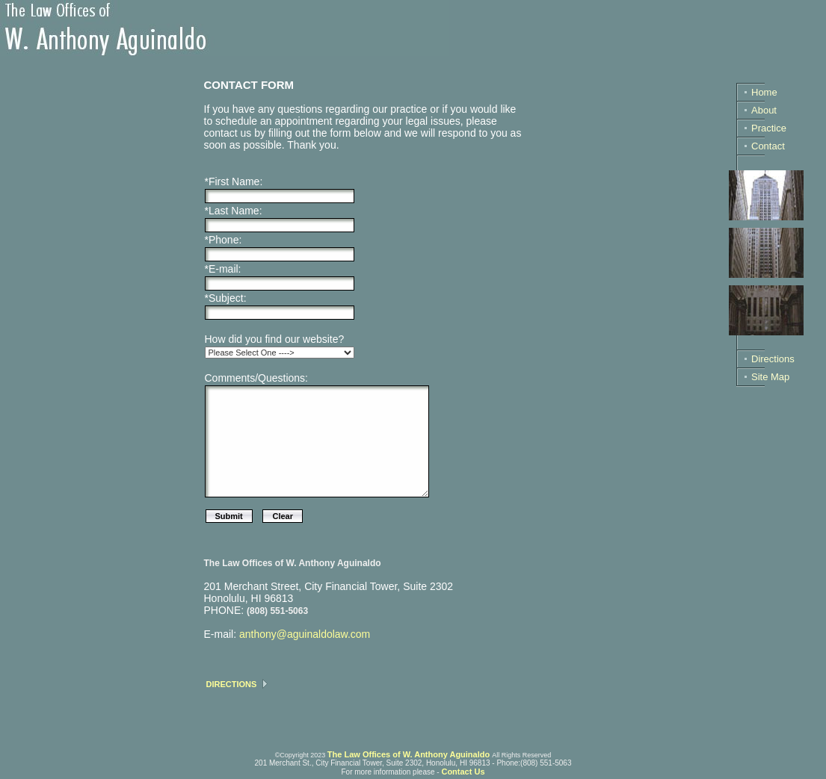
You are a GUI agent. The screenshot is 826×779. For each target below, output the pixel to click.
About (764, 110)
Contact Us (462, 771)
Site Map (770, 376)
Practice (768, 128)
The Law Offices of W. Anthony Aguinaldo (408, 754)
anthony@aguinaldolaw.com (304, 634)
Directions (773, 358)
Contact (768, 146)
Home (764, 92)
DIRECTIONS (231, 684)
